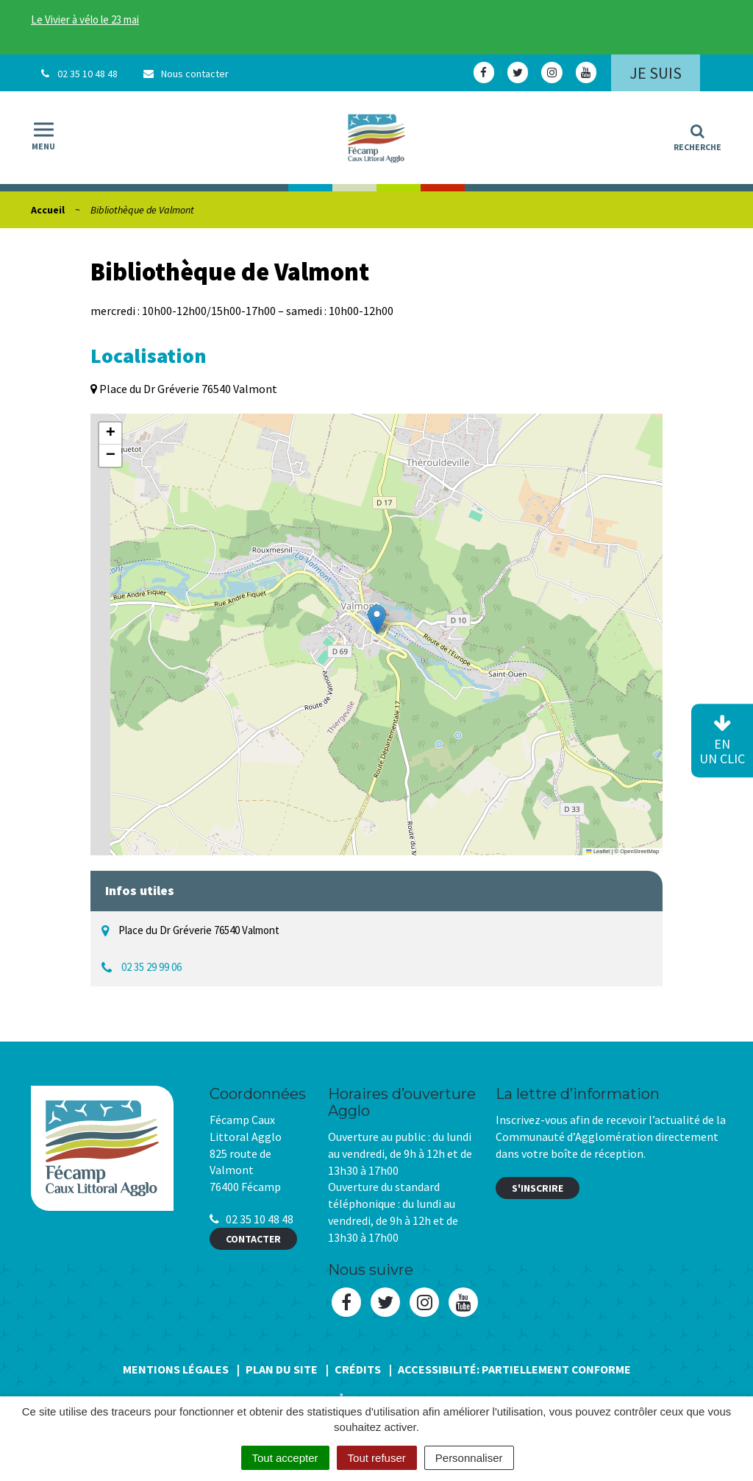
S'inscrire (537, 1188)
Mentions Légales (176, 1369)
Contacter (253, 1238)
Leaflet (598, 851)
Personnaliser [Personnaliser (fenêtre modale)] (469, 1458)
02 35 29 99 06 (151, 967)
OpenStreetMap (639, 851)
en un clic (722, 741)
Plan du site (282, 1369)
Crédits (358, 1369)
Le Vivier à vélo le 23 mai (85, 19)
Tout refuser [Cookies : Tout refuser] (377, 1458)
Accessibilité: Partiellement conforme (514, 1369)
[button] (377, 619)
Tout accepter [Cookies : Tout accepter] (285, 1458)
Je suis (655, 73)
